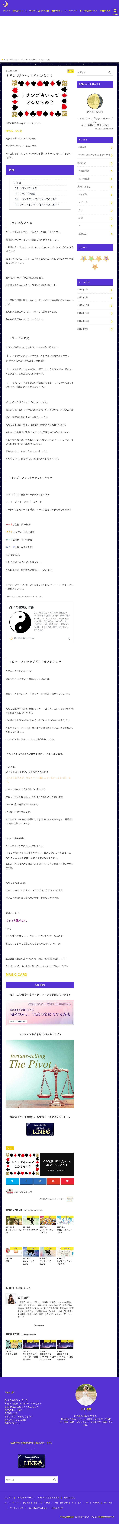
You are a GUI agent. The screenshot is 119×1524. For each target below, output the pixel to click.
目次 (17, 183)
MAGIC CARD (14, 131)
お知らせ (81, 147)
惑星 (81, 218)
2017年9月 (82, 328)
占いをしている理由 (16, 1420)
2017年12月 (83, 305)
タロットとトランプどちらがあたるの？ (37, 204)
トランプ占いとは (26, 188)
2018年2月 (82, 289)
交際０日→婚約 (14, 1410)
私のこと (81, 163)
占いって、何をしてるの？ (20, 1416)
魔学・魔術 (108, 1503)
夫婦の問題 (84, 171)
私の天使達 (84, 178)
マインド (83, 202)
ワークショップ (71, 11)
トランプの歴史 (25, 193)
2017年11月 (83, 313)
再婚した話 (12, 1413)
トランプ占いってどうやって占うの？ (36, 199)
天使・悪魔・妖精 (61, 1503)
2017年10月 (83, 320)
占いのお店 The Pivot (88, 11)
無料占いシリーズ (20, 11)
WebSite (39, 1325)
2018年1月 (82, 297)
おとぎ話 (83, 194)
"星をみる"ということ (17, 1400)
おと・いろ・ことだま (42, 1503)
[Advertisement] (59, 38)
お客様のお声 (105, 11)
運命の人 (83, 233)
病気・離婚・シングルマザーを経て (24, 1403)
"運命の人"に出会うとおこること (23, 1407)
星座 (87, 1503)
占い (11, 1148)
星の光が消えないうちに (85, 1517)
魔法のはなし (57, 11)
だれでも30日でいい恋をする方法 (94, 155)
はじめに (6, 11)
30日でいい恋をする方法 (39, 11)
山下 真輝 (23, 1297)
